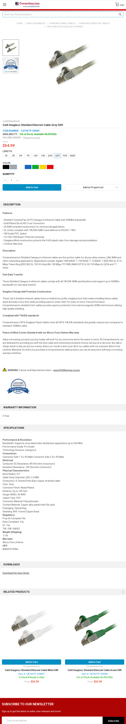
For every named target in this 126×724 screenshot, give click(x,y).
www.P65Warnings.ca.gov (66, 370)
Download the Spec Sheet (16, 573)
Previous (116, 592)
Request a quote (31, 137)
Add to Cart (31, 662)
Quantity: (9, 174)
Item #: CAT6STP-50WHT (31, 674)
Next (122, 592)
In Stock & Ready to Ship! (31, 677)
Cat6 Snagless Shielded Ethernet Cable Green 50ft (95, 670)
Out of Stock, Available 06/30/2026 (94, 677)
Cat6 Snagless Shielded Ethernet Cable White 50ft (31, 670)
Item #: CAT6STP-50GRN (95, 674)
